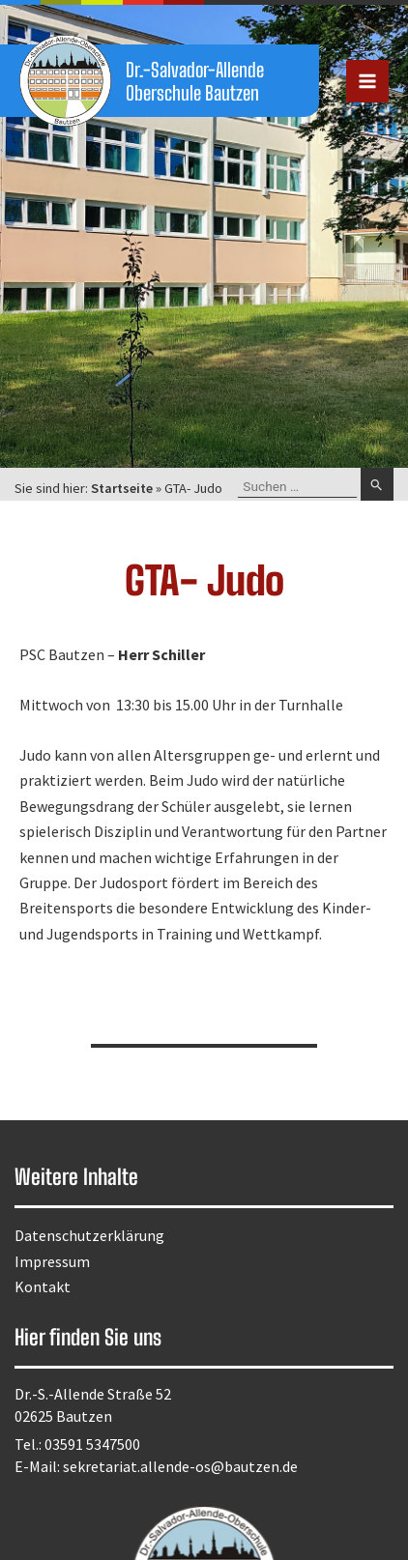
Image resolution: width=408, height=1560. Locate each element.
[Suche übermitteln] (377, 484)
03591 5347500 (92, 1444)
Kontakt (43, 1286)
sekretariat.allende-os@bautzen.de (180, 1466)
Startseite (122, 488)
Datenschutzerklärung (89, 1235)
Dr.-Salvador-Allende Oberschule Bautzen (195, 81)
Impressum (52, 1261)
